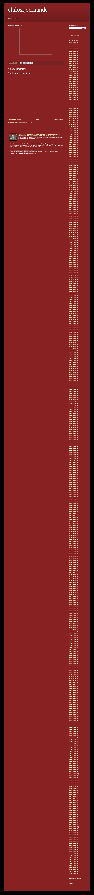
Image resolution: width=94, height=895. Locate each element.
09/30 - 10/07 (72, 411)
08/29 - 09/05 (72, 265)
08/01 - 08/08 (72, 273)
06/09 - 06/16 (72, 92)
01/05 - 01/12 (72, 69)
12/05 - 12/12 (72, 242)
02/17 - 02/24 (72, 387)
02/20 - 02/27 (72, 228)
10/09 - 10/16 (72, 558)
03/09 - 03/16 (72, 818)
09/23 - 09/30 (72, 413)
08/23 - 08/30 (72, 307)
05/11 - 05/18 (72, 800)
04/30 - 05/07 (72, 169)
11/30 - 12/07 (72, 741)
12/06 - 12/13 (72, 635)
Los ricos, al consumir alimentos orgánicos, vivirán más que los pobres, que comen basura (36, 144)
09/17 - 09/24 (72, 144)
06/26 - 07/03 (72, 582)
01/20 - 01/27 (72, 395)
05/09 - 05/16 (72, 289)
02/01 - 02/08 (72, 723)
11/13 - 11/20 (72, 552)
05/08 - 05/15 (72, 590)
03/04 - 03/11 (72, 438)
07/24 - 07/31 (72, 576)
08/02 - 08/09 (72, 672)
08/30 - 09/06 (72, 664)
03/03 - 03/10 (72, 112)
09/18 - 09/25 (72, 564)
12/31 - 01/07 (72, 126)
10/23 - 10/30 (72, 193)
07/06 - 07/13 (72, 784)
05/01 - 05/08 (72, 592)
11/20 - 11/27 (72, 550)
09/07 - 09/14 (72, 765)
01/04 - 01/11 (72, 731)
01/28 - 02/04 (72, 118)
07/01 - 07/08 (72, 423)
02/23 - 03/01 (72, 336)
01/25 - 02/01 (72, 725)
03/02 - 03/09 (72, 821)
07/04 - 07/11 (72, 279)
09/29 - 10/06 (72, 75)
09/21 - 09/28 (72, 761)
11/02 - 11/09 (72, 749)
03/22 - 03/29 (72, 332)
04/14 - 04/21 (72, 104)
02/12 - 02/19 (72, 183)
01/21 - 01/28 (72, 120)
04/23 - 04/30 (72, 171)
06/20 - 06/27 (72, 283)
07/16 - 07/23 (72, 155)
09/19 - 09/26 (72, 259)
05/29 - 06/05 (72, 588)
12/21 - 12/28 (72, 735)
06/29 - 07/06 (72, 63)
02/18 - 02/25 (72, 114)
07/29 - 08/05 (72, 421)
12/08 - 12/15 (72, 845)
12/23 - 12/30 (72, 401)
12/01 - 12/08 (72, 847)
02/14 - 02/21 (72, 615)
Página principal (75, 35)
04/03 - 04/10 (72, 220)
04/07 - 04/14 (72, 106)
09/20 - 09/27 (72, 305)
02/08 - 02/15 (72, 47)
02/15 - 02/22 (72, 719)
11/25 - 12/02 (72, 405)
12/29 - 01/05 (72, 71)
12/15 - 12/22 (72, 352)
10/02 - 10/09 (72, 195)
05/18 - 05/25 (72, 798)
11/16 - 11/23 (72, 51)
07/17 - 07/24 (72, 578)
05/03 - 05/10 (72, 696)
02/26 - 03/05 (72, 181)
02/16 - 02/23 (72, 338)
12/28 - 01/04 (72, 49)
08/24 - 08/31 (72, 57)
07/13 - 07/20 (72, 782)
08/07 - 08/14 (72, 204)
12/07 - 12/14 (72, 739)
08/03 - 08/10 (72, 61)
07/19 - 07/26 (72, 676)
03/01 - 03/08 (72, 334)
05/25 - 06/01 (72, 67)
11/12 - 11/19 (72, 456)
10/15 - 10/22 (72, 460)
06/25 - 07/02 (72, 486)
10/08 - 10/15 (72, 140)
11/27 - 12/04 (72, 548)
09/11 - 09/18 (72, 566)
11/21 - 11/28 (72, 246)
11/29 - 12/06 (72, 637)
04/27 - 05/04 (72, 804)
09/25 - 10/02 (72, 197)
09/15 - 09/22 (72, 362)
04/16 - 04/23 (72, 507)
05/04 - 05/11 (72, 802)
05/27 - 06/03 (72, 427)
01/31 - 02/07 (72, 619)
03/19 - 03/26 (72, 515)
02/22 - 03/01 (72, 45)
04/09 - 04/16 (72, 173)
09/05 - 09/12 (72, 263)
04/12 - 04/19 (72, 702)
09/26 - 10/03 (72, 256)
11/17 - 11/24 (72, 356)
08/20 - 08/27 (72, 149)
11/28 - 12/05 (72, 244)
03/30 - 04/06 (72, 812)
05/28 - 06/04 (72, 495)
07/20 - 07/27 (72, 780)
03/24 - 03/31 (72, 379)
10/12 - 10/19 (72, 755)
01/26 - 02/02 (72, 831)
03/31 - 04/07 (72, 108)
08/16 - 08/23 (72, 309)
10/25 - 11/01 (72, 299)
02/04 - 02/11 (72, 116)
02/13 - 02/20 (72, 230)
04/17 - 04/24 (72, 597)
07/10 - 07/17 (72, 208)
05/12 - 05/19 (72, 98)
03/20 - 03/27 (72, 224)
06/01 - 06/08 (72, 794)
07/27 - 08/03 (72, 778)
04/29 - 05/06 (72, 430)
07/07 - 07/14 (72, 83)
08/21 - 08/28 (72, 199)
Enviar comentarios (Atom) (24, 122)
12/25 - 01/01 (72, 540)
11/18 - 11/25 (72, 407)
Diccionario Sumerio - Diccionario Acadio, (21, 150)
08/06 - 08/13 (72, 474)
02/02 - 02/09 (72, 342)
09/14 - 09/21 (72, 763)
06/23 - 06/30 (72, 87)
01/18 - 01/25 (72, 727)
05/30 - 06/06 (72, 287)
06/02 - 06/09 (72, 94)
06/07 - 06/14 (72, 318)
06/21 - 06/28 (72, 313)
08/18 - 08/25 (72, 79)
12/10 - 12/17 (72, 128)
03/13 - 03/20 (72, 607)
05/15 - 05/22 (72, 216)
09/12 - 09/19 (72, 261)
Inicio (37, 119)
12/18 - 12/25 (72, 542)
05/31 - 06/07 (72, 688)
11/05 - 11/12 (72, 134)
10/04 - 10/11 (72, 653)
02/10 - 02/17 (72, 389)
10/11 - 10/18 (72, 651)
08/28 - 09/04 (72, 568)
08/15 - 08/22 (72, 269)
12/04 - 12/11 (72, 546)
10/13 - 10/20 (72, 358)
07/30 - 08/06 (72, 151)
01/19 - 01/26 (72, 833)
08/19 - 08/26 (72, 417)
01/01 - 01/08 (72, 537)
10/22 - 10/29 (72, 138)
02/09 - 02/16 (72, 340)
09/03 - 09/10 (72, 146)
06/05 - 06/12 (72, 212)
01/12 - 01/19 (72, 344)
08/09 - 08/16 (72, 311)
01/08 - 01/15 (72, 535)
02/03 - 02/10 (72, 391)
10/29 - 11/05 (72, 136)
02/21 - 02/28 (72, 613)
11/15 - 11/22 (72, 641)
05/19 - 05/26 (72, 96)
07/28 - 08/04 (72, 366)
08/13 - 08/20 (72, 472)
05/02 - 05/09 (72, 291)
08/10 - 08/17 (72, 774)
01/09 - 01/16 (72, 236)
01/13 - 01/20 (72, 397)
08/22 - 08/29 (72, 267)
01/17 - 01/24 (72, 623)
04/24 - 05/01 (72, 218)
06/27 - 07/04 (72, 281)
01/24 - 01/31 (72, 621)
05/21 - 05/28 (72, 163)
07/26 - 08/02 (72, 674)
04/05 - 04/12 (72, 330)
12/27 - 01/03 (72, 629)
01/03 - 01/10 (72, 627)
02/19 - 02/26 (72, 523)
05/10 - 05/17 (72, 324)
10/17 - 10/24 (72, 252)
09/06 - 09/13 (72, 662)
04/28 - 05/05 (72, 102)
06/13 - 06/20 (72, 285)
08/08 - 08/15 (72, 271)
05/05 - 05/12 (72, 100)
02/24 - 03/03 (72, 385)
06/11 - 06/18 (72, 161)
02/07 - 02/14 (72, 617)
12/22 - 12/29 (72, 73)
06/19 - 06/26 (72, 210)
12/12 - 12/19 (72, 240)
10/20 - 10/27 (72, 859)
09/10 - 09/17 (72, 464)
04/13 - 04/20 (72, 808)
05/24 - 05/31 (72, 320)
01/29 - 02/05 (72, 187)
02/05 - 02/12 (72, 185)
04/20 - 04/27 (72, 806)
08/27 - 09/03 (72, 468)
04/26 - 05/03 (72, 326)
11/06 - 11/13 (72, 191)
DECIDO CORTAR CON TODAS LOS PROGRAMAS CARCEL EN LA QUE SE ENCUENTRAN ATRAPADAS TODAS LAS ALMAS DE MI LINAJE (39, 135)
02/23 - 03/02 (72, 823)
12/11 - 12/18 (72, 544)
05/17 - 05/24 (72, 322)
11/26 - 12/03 (72, 130)
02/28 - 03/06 (72, 611)
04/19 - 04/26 (72, 328)
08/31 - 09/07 (72, 767)
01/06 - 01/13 (72, 399)
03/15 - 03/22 (72, 710)
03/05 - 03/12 (72, 179)
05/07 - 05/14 (72, 167)
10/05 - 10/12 (72, 757)
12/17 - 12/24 (72, 448)
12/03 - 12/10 (72, 452)
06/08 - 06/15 (72, 65)
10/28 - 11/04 (72, 409)
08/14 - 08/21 (72, 202)
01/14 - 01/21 (72, 122)
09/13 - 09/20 (72, 660)
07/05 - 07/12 (72, 678)
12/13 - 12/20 (72, 633)
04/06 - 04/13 (72, 810)
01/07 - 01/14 (72, 124)
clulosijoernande (28, 9)
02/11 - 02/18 (72, 440)
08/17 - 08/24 (72, 59)
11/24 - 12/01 (72, 354)
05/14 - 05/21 (72, 165)
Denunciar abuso (75, 878)
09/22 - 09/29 (72, 77)
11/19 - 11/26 (72, 132)
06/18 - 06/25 (72, 159)
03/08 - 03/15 (72, 43)
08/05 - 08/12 (72, 419)
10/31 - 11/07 (72, 248)
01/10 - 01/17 (72, 625)
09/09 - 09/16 (72, 415)
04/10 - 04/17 (72, 599)
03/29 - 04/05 (72, 706)
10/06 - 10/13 (72, 863)
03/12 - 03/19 (72, 177)
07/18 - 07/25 (72, 275)
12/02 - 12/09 (72, 403)
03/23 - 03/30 (72, 814)
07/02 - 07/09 (72, 484)
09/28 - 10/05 (72, 55)
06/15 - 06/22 (72, 790)
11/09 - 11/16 (72, 747)
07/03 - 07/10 (72, 580)
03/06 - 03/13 (72, 226)
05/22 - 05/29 (72, 214)
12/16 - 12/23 (72, 871)
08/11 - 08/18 (72, 81)
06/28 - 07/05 (72, 680)
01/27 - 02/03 (72, 393)
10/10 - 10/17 (72, 254)
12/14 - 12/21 (72, 737)
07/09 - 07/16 (72, 157)
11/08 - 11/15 (72, 297)
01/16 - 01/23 (72, 234)
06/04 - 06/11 (72, 493)
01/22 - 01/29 (72, 189)
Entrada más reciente (14, 119)
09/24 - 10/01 (72, 142)
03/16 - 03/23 (72, 816)
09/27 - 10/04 (72, 303)
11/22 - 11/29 (72, 295)
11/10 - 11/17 (72, 853)
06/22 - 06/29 (72, 788)
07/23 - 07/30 (72, 153)
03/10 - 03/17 (72, 110)
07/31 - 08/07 (72, 206)
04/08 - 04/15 (72, 434)
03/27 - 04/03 (72, 222)
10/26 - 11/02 (72, 53)
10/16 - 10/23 (72, 556)
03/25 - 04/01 (72, 436)
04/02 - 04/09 (72, 175)
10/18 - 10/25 (72, 301)
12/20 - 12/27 (72, 293)
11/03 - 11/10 (72, 855)
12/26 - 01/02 (72, 238)
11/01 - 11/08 (72, 645)
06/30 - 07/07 (72, 85)
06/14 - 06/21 (72, 316)
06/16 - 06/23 (72, 89)
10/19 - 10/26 (72, 753)
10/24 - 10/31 (72, 250)
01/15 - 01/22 (72, 533)
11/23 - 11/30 (72, 743)
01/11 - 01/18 (72, 729)
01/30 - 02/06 (72, 232)
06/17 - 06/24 (72, 425)
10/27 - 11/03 (72, 857)
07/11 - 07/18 (72, 277)
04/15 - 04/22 (72, 432)
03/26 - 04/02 (72, 513)
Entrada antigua (58, 119)
